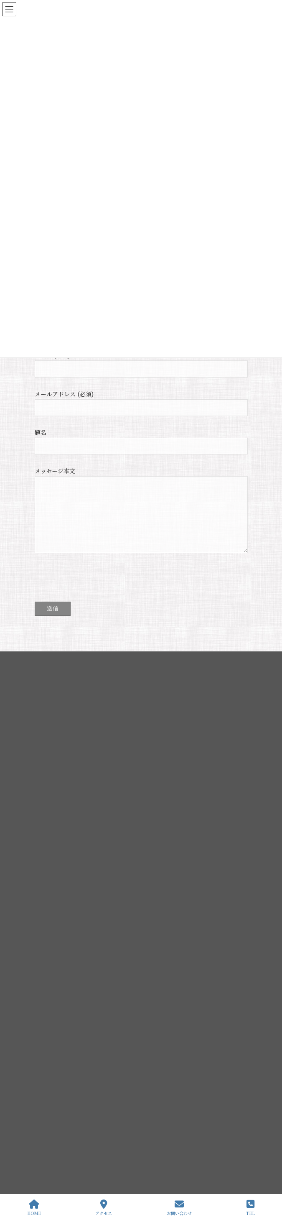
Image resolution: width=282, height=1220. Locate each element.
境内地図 (55, 1056)
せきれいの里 (55, 1099)
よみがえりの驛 (57, 1114)
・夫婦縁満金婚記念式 (65, 1157)
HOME (34, 1208)
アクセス (103, 1208)
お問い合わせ (179, 1208)
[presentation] (98, 588)
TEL (250, 1208)
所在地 (52, 1085)
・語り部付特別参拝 (62, 1129)
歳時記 (52, 1071)
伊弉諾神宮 (52, 1012)
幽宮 (50, 1041)
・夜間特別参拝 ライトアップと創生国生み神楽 (93, 1143)
